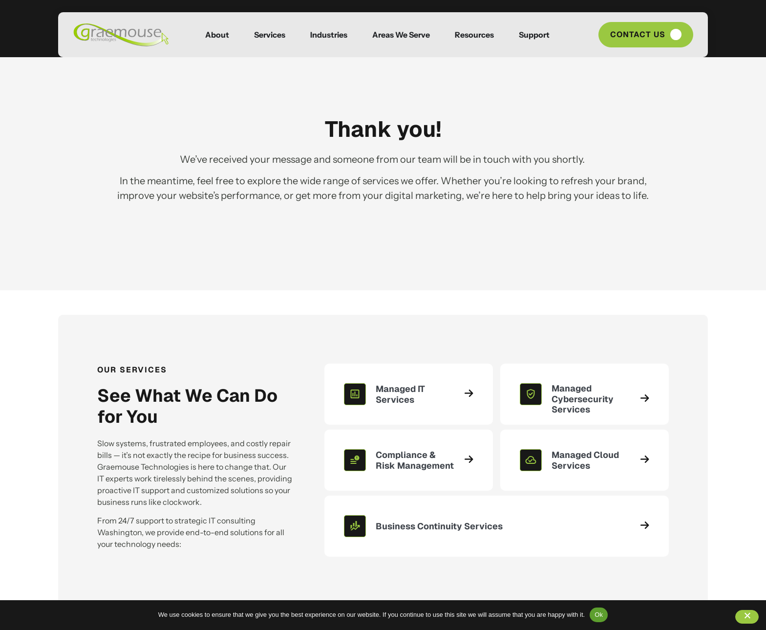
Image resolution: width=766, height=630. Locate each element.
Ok (599, 614)
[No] (747, 617)
